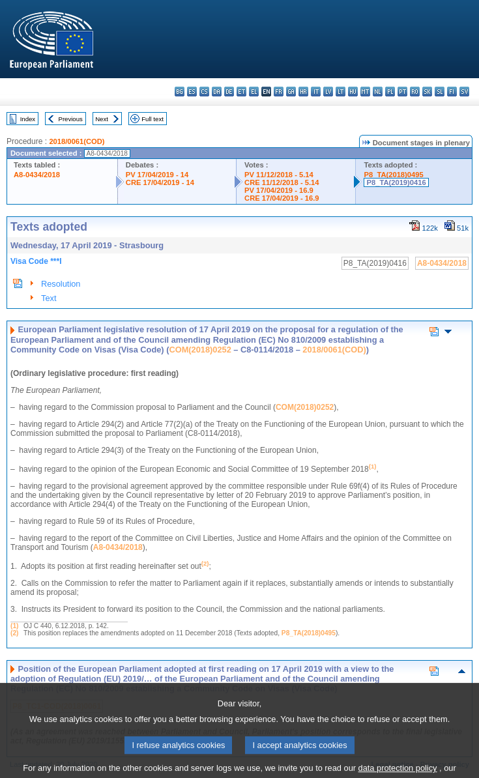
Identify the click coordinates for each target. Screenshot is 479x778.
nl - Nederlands (378, 91)
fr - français (278, 91)
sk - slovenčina (427, 91)
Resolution (60, 284)
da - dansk (217, 91)
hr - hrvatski (303, 91)
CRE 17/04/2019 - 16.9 (281, 198)
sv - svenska (464, 91)
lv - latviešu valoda (328, 91)
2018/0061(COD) (76, 141)
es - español (192, 91)
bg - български (179, 91)
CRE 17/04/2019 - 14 (160, 182)
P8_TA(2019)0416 (396, 182)
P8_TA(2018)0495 (393, 175)
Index (27, 118)
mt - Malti (365, 91)
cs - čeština (204, 91)
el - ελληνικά (254, 91)
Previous (71, 118)
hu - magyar (353, 91)
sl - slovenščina (439, 91)
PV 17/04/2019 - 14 (157, 175)
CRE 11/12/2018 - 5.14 (281, 182)
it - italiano (316, 91)
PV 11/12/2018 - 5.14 (278, 175)
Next (101, 118)
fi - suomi (452, 91)
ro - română (415, 91)
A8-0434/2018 (37, 175)
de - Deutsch (229, 91)
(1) (14, 625)
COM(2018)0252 (200, 349)
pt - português (402, 91)
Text (48, 298)
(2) (14, 633)
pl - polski (390, 91)
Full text (152, 118)
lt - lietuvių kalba (340, 91)
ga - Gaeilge (291, 91)
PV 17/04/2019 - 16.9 (278, 190)
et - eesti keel (241, 91)
